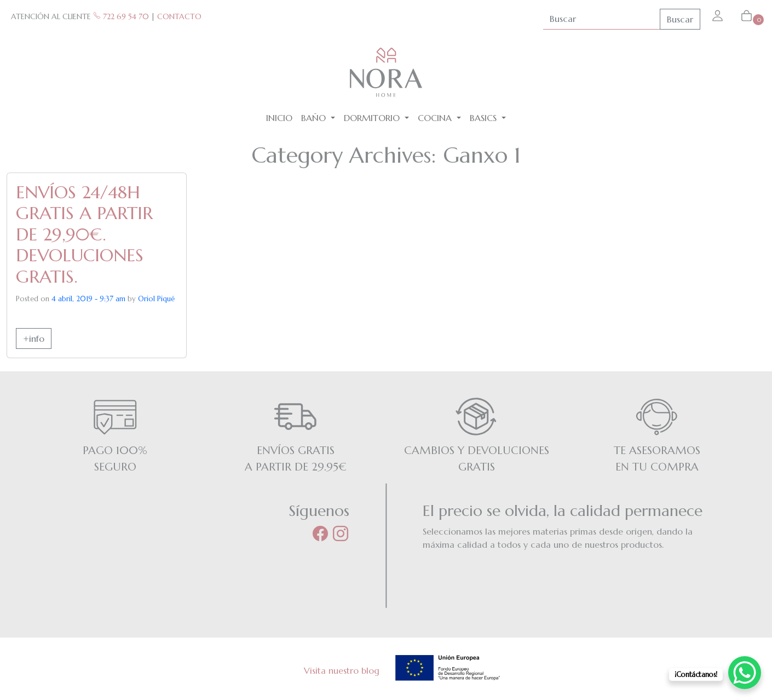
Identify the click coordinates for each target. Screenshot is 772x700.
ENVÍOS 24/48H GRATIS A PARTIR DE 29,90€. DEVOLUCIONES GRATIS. (84, 234)
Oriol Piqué (156, 298)
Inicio (279, 117)
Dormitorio (373, 117)
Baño (315, 117)
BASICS (484, 117)
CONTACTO (179, 16)
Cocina (436, 117)
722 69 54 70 (121, 16)
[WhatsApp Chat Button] (744, 672)
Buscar (680, 19)
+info (33, 338)
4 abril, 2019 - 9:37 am (88, 298)
